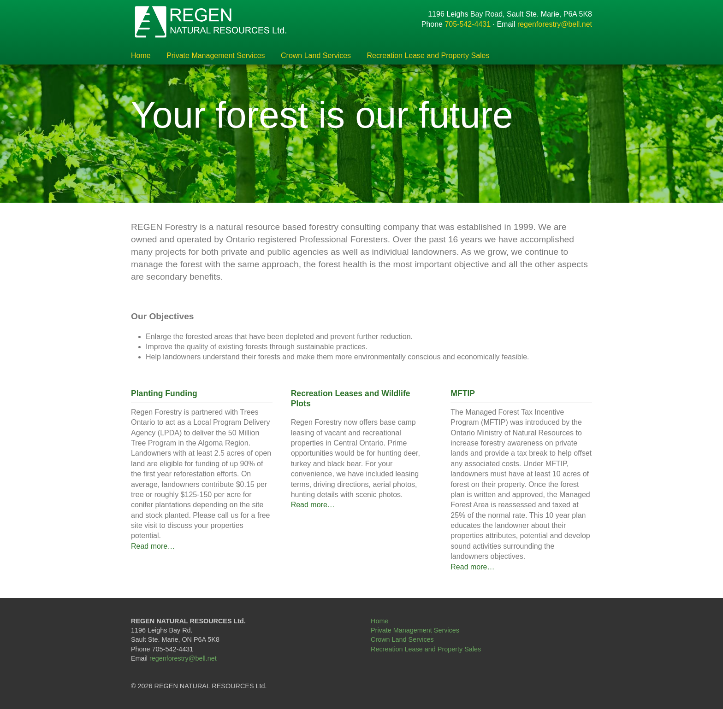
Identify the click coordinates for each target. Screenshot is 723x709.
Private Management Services (215, 55)
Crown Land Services (316, 55)
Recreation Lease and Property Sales (428, 55)
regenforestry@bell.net (554, 24)
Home (141, 55)
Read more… (153, 546)
